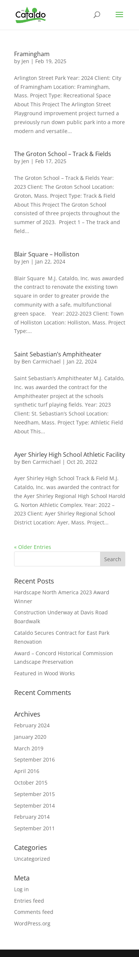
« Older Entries (32, 546)
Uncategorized (32, 858)
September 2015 (34, 794)
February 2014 (32, 816)
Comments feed (33, 911)
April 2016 (26, 771)
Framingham (32, 54)
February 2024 (32, 725)
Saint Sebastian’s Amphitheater (58, 354)
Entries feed (29, 900)
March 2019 (28, 748)
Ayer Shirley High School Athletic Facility (69, 454)
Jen (25, 61)
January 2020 (30, 736)
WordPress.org (32, 923)
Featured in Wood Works (44, 673)
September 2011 (34, 828)
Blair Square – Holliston (46, 254)
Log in (21, 889)
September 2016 (34, 759)
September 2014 (34, 805)
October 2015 (30, 782)
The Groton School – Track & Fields (62, 154)
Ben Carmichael (41, 361)
